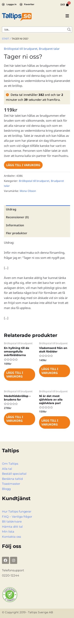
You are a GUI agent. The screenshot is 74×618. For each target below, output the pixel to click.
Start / (6, 38)
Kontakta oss (11, 536)
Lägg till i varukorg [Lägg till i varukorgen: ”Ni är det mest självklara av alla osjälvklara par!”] (49, 422)
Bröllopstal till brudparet (20, 49)
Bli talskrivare (12, 521)
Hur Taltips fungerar (16, 511)
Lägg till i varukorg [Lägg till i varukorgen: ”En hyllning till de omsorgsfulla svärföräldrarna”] (14, 374)
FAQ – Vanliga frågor (17, 516)
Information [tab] (15, 225)
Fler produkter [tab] (16, 233)
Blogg (6, 489)
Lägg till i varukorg (23, 165)
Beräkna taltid (12, 479)
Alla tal (7, 469)
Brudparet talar (49, 49)
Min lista (8, 531)
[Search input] (34, 29)
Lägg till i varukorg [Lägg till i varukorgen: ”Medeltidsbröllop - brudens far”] (14, 419)
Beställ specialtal (14, 474)
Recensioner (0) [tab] (17, 217)
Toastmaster (11, 484)
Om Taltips (10, 463)
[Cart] (64, 4)
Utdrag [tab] (11, 209)
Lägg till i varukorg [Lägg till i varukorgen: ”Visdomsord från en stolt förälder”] (49, 371)
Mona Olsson (28, 191)
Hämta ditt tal (12, 526)
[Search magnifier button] (69, 29)
